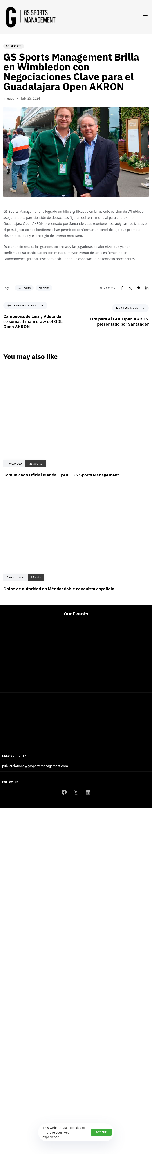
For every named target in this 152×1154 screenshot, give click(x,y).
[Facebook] (122, 288)
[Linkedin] (147, 288)
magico (8, 98)
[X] (130, 288)
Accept (101, 1132)
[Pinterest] (138, 288)
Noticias (44, 288)
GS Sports (14, 46)
